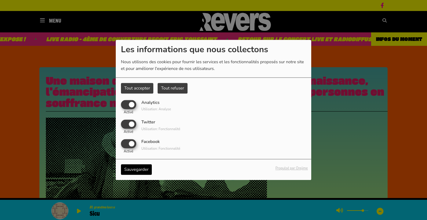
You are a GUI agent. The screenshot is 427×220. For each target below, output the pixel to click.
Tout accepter (137, 88)
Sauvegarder (136, 170)
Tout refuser (172, 88)
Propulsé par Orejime (292, 168)
